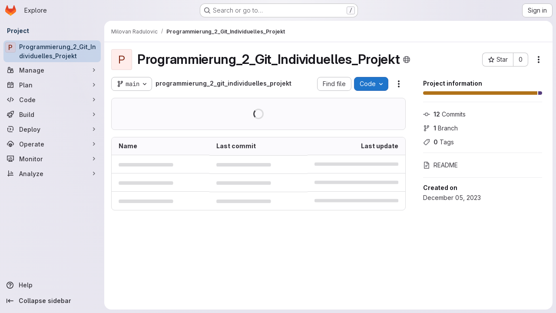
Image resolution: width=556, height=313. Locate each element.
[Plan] (52, 85)
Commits (444, 114)
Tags (438, 142)
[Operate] (52, 144)
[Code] (52, 100)
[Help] (52, 285)
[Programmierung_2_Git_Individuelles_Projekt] (52, 51)
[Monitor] (52, 159)
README (440, 165)
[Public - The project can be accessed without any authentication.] (406, 59)
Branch (440, 128)
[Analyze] (52, 173)
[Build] (52, 114)
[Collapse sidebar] (52, 301)
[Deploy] (52, 129)
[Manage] (52, 70)
